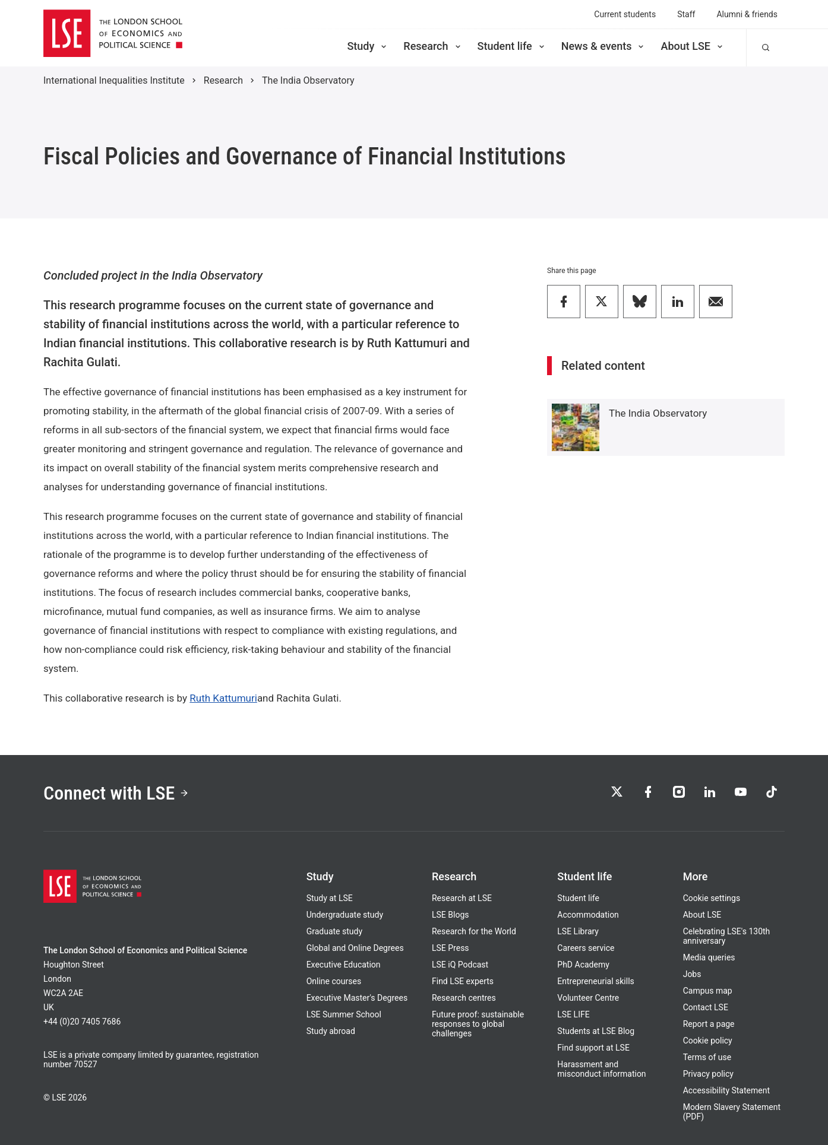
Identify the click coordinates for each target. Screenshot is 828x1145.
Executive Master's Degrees (357, 998)
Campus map (707, 990)
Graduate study (334, 931)
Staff (686, 14)
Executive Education (343, 964)
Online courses (333, 981)
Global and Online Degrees (355, 948)
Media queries (709, 957)
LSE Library (578, 931)
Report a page (709, 1024)
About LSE (692, 46)
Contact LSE (705, 1007)
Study (367, 46)
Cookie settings (712, 898)
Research (432, 46)
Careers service (585, 948)
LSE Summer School (343, 1014)
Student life (512, 46)
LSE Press (450, 948)
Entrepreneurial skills (595, 981)
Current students (625, 14)
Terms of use (707, 1057)
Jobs (692, 974)
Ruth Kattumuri (223, 698)
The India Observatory (308, 80)
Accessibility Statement (726, 1090)
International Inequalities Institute (114, 80)
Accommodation (588, 914)
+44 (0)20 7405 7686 (82, 1021)
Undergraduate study (344, 914)
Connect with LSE (116, 793)
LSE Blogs (450, 914)
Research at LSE (462, 898)
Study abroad (330, 1031)
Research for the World (474, 931)
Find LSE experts (463, 981)
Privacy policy (708, 1074)
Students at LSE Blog (595, 1031)
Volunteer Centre (588, 998)
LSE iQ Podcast (460, 964)
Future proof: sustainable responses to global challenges (478, 1024)
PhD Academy (583, 964)
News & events (603, 46)
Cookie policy (707, 1040)
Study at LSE (329, 898)
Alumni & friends (747, 14)
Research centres (464, 998)
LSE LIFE (573, 1014)
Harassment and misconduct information (601, 1069)
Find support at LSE (593, 1047)
